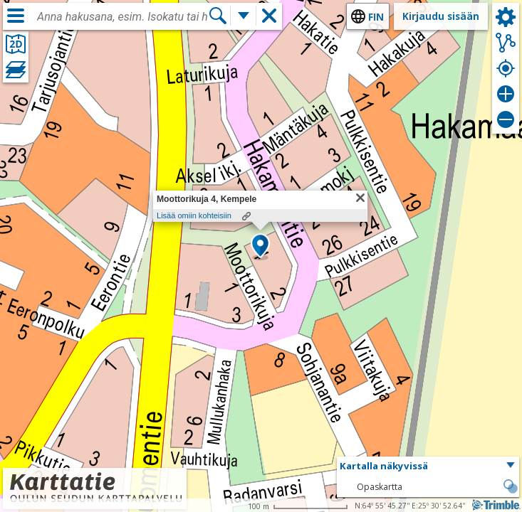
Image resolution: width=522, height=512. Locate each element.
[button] (260, 246)
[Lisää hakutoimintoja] (243, 15)
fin (376, 16)
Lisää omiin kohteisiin (194, 215)
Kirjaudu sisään (440, 16)
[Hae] (218, 15)
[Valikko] (15, 15)
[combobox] (122, 17)
